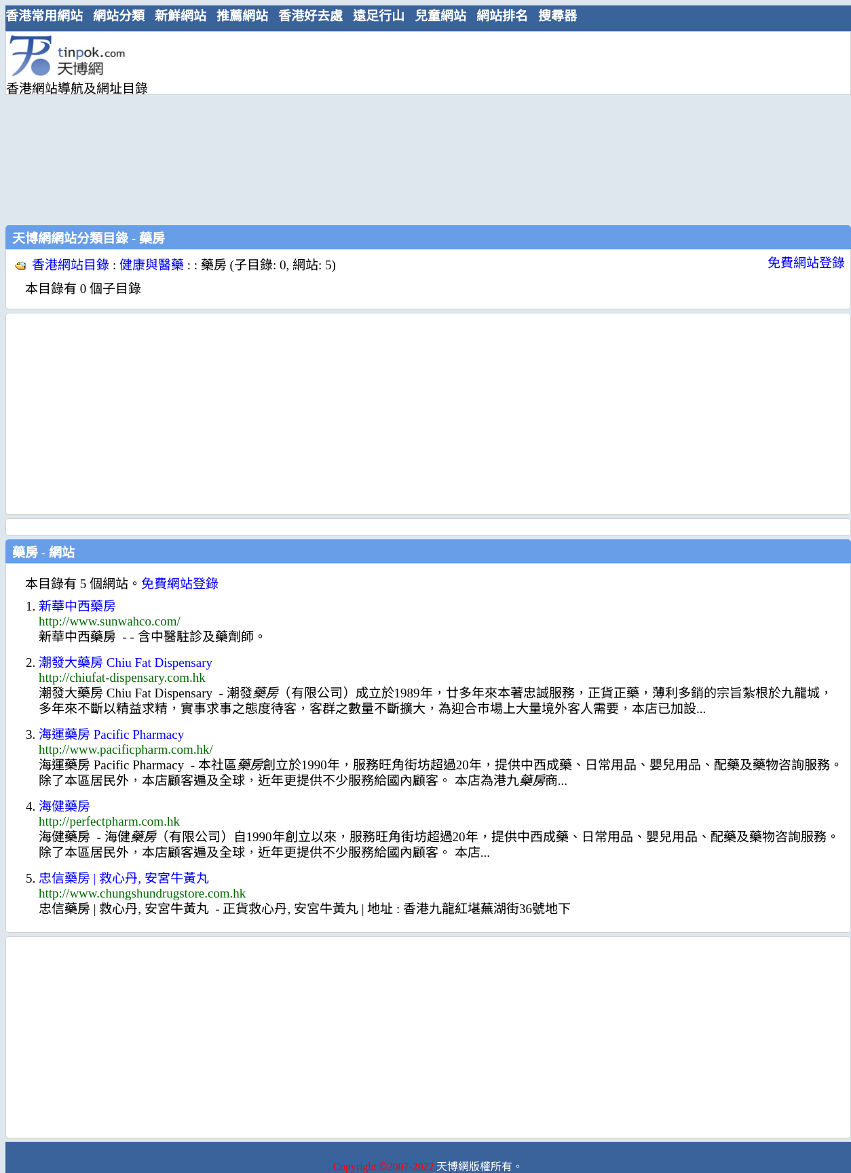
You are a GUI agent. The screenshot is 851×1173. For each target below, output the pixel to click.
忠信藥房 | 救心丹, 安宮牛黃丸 (124, 878)
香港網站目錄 (70, 265)
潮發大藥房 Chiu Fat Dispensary (125, 662)
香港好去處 (310, 16)
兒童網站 (440, 16)
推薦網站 (242, 16)
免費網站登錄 (806, 263)
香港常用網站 (44, 16)
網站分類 (119, 16)
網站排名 (502, 16)
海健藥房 (64, 806)
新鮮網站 (180, 16)
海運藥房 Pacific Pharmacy (111, 734)
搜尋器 (557, 16)
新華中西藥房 (77, 606)
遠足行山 (378, 16)
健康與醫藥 (151, 265)
